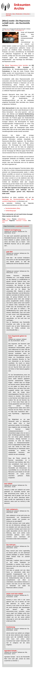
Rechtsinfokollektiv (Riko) (12, 208)
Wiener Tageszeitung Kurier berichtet (16, 65)
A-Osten (25, 220)
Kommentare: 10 (19, 30)
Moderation (19, 14)
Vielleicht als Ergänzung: (12, 230)
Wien (3, 222)
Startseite (8, 14)
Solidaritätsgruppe (10, 210)
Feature (9, 219)
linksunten (26, 14)
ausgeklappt (18, 226)
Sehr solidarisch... (12, 509)
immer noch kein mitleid (14, 593)
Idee (13, 14)
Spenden (8, 15)
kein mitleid (8, 483)
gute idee (9, 252)
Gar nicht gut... (11, 545)
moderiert (26, 226)
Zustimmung (10, 627)
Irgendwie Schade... (11, 651)
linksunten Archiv (22, 6)
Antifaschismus (22, 219)
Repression (5, 220)
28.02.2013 (7, 30)
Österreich (18, 220)
